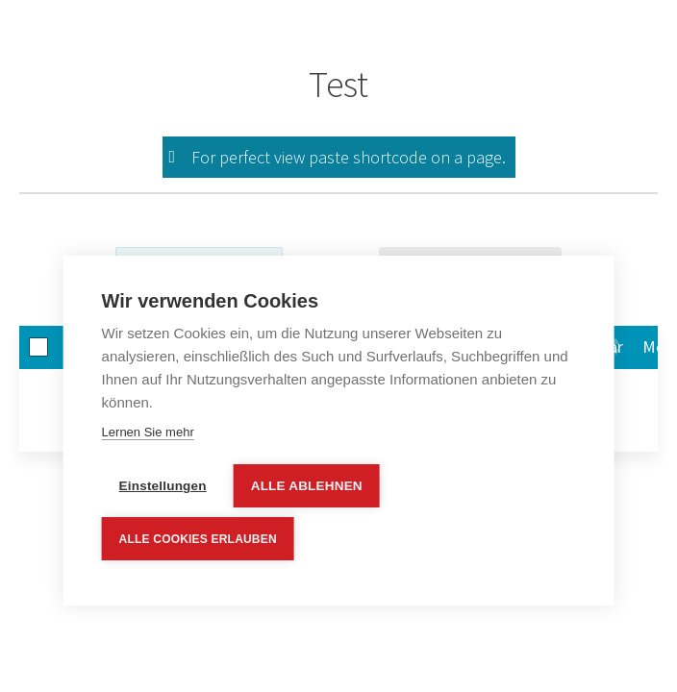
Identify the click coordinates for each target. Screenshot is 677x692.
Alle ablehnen (307, 487)
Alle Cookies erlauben (198, 539)
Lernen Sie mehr (148, 433)
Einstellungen (163, 487)
